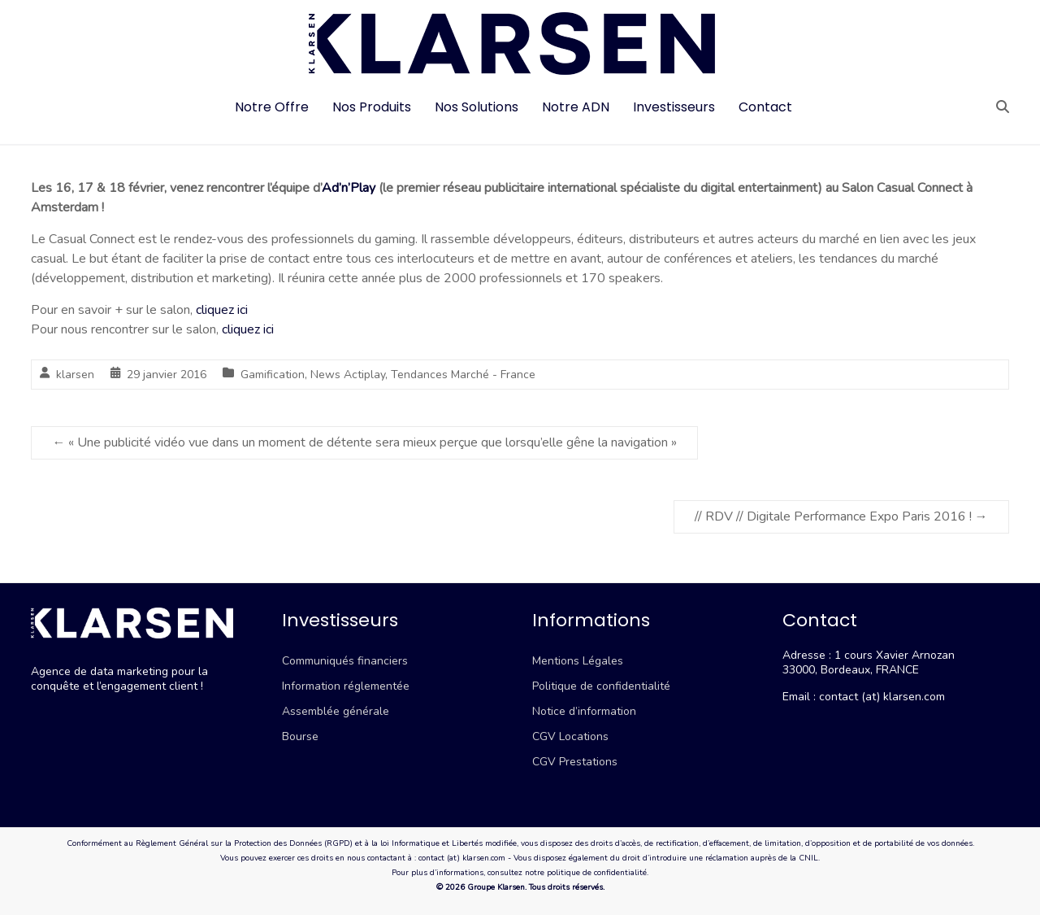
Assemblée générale (335, 711)
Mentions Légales (577, 661)
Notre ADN (575, 107)
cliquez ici (222, 310)
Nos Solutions (476, 107)
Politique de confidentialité (601, 686)
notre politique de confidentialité (586, 872)
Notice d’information (584, 711)
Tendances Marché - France (463, 374)
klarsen (75, 374)
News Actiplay (347, 374)
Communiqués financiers (345, 661)
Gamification (272, 374)
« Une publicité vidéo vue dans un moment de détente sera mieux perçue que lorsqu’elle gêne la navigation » (364, 442)
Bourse (300, 736)
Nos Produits (371, 107)
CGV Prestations (575, 761)
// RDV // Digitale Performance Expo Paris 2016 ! (841, 516)
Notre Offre (272, 107)
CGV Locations (570, 736)
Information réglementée (346, 686)
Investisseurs (674, 107)
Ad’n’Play (348, 188)
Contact (765, 107)
